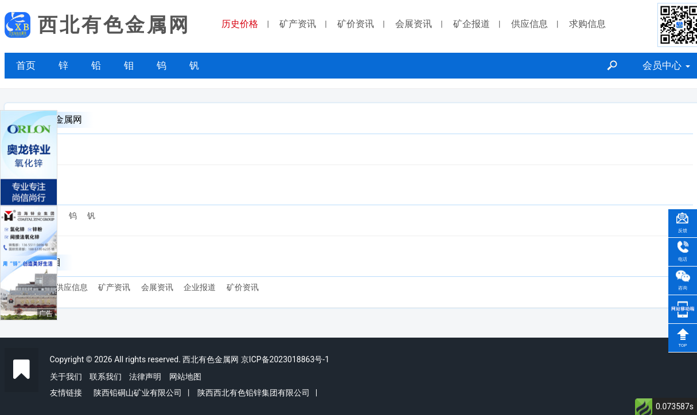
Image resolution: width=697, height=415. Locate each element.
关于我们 (66, 376)
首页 (26, 65)
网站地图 (185, 376)
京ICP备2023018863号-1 (285, 359)
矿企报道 (471, 23)
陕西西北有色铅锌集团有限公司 (253, 392)
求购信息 (587, 23)
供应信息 (529, 23)
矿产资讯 (297, 23)
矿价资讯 (355, 23)
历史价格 (239, 23)
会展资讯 (413, 23)
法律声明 (145, 376)
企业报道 (200, 287)
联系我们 (105, 376)
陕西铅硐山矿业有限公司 (138, 392)
